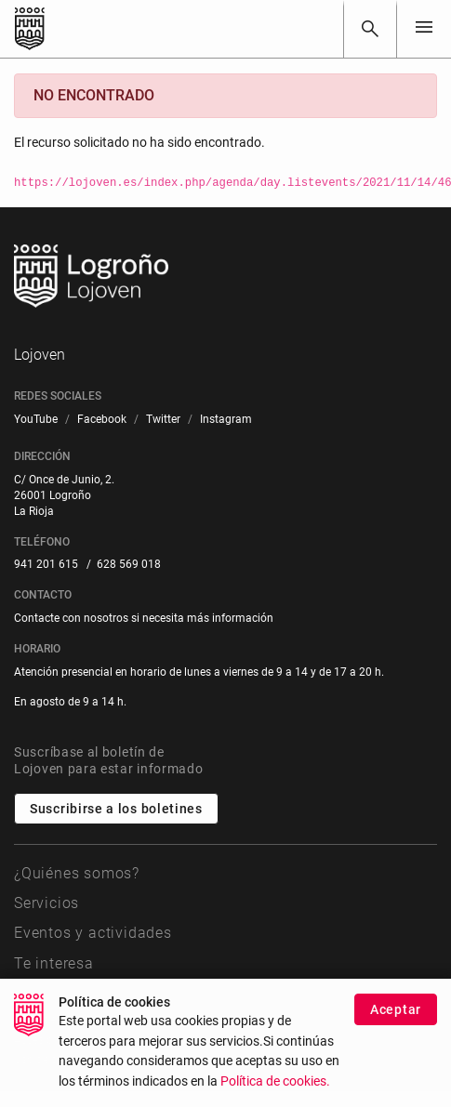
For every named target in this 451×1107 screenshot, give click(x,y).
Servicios (46, 903)
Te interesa (54, 963)
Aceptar (395, 1020)
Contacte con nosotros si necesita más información (143, 618)
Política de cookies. (275, 1093)
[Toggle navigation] (424, 28)
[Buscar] (370, 29)
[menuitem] (36, 420)
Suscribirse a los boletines (116, 808)
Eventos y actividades (93, 933)
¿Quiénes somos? (76, 873)
